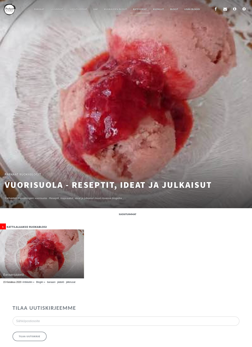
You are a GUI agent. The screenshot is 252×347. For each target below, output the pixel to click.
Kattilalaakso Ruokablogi (23, 227)
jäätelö (60, 282)
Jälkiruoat (70, 282)
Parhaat (39, 9)
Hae (95, 9)
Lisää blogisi (192, 9)
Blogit (174, 9)
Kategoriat (140, 9)
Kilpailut (158, 9)
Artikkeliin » (28, 282)
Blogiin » (40, 282)
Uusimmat (57, 9)
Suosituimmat (78, 9)
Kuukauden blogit (115, 9)
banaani (51, 282)
